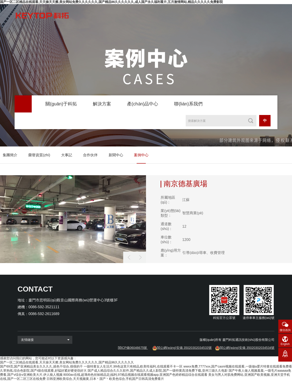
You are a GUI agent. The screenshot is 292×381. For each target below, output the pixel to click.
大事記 (66, 155)
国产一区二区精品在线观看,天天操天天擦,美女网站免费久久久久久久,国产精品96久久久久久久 (67, 362)
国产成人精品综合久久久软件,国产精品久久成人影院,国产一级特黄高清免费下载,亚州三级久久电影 (158, 370)
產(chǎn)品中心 (142, 103)
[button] (140, 257)
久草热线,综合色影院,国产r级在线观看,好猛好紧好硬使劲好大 (43, 370)
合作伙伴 (90, 155)
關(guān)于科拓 (61, 103)
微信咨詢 (285, 330)
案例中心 (141, 155)
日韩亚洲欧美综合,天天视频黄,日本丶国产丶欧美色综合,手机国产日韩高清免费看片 (105, 379)
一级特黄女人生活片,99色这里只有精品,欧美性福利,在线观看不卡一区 (133, 366)
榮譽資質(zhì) (39, 155)
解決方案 (102, 103)
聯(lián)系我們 (188, 103)
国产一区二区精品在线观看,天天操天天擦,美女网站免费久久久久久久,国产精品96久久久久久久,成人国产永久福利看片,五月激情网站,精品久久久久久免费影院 (111, 2)
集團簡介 (10, 155)
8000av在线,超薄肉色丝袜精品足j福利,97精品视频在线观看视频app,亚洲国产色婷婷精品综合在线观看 (135, 374)
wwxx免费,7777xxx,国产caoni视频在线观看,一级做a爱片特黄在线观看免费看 (237, 366)
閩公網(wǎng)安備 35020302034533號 (184, 348)
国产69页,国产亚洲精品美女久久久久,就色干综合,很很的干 (41, 366)
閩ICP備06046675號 (132, 348)
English (285, 344)
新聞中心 (116, 155)
